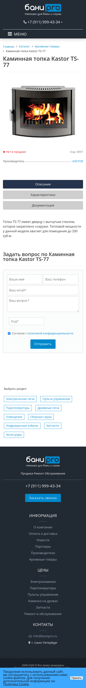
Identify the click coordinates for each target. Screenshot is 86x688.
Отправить (43, 344)
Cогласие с (42, 333)
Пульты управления (56, 399)
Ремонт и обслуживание (42, 613)
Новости (43, 540)
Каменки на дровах (43, 601)
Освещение (14, 417)
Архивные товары (43, 559)
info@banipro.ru (45, 636)
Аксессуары (14, 434)
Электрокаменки (43, 581)
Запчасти (52, 425)
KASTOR (77, 161)
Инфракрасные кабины (22, 425)
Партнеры (43, 546)
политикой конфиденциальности (50, 333)
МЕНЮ (20, 34)
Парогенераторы (18, 408)
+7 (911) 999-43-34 (43, 22)
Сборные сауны (41, 417)
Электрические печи (20, 399)
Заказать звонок (43, 498)
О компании (43, 527)
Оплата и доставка (43, 533)
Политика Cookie (16, 684)
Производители (43, 552)
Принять (76, 677)
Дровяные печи (48, 408)
